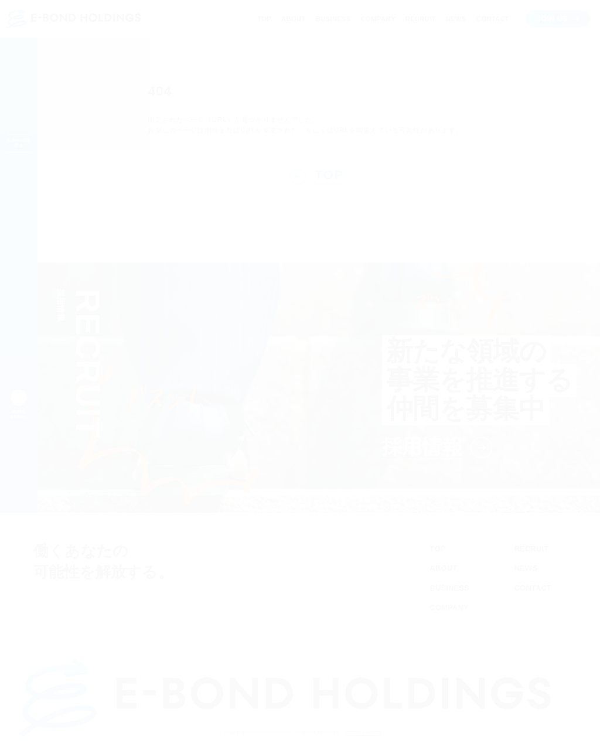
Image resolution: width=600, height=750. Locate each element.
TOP (262, 18)
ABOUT (292, 18)
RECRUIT (418, 18)
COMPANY (375, 18)
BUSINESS (331, 18)
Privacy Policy (375, 732)
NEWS (453, 18)
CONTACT (491, 18)
